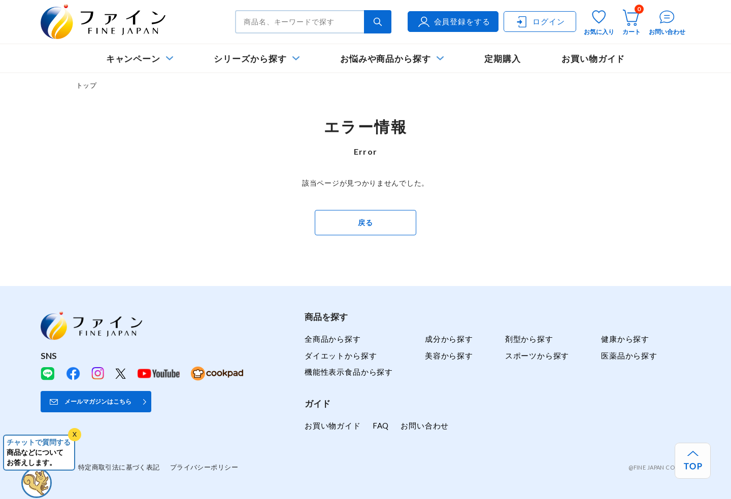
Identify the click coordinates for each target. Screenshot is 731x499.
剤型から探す (529, 338)
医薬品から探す (629, 355)
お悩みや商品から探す (385, 58)
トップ (86, 85)
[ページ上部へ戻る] (693, 461)
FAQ (381, 425)
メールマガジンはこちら (97, 401)
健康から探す (625, 338)
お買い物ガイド (593, 58)
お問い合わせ (425, 425)
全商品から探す (333, 338)
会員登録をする (453, 21)
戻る (365, 222)
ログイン (539, 21)
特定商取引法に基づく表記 (119, 467)
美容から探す (449, 355)
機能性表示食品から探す (349, 371)
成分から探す (449, 338)
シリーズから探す (250, 58)
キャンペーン (133, 58)
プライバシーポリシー (204, 467)
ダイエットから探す (341, 355)
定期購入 (502, 58)
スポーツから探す (537, 355)
